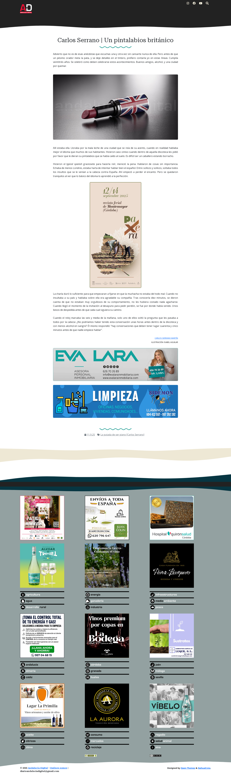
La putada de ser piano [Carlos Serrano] (122, 434)
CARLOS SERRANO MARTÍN (166, 338)
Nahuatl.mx (204, 768)
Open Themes (188, 768)
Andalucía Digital (38, 768)
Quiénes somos (58, 768)
